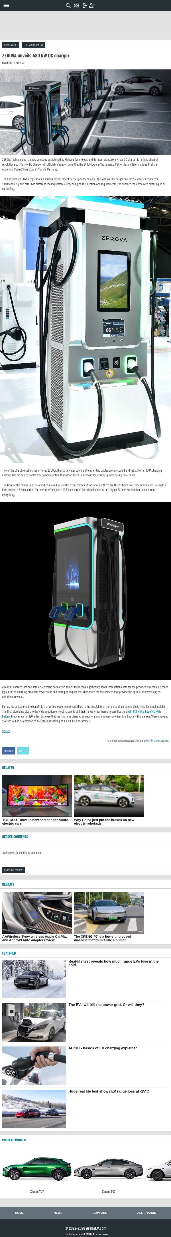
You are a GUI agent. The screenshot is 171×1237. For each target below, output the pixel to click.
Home (19, 1213)
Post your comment (33, 44)
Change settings (159, 740)
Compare (100, 1213)
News (58, 1213)
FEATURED (9, 953)
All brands (146, 1213)
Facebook (8, 750)
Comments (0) (10, 44)
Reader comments (17, 836)
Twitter (23, 750)
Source (6, 731)
